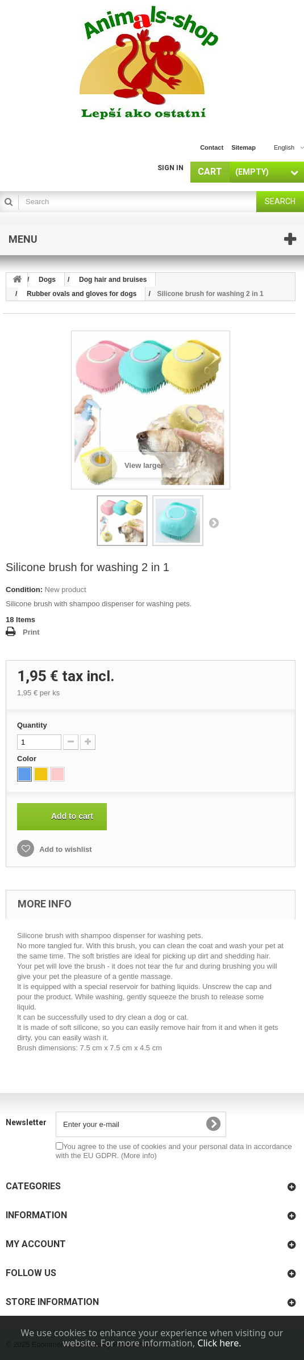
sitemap (243, 147)
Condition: (24, 589)
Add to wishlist (65, 849)
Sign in (170, 168)
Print (31, 632)
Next (213, 522)
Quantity (32, 725)
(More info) (139, 1155)
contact (211, 147)
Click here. (219, 1343)
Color (28, 758)
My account (36, 1244)
